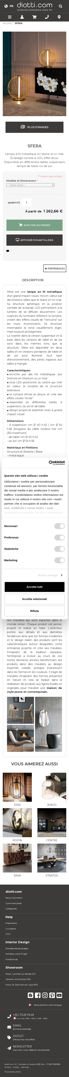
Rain (17, 875)
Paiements (11, 923)
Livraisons (11, 928)
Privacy (8, 1067)
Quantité (14, 202)
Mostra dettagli (48, 575)
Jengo (51, 805)
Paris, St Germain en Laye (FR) (22, 984)
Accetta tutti (34, 586)
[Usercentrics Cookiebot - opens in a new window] (49, 462)
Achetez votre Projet (16, 953)
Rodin (17, 840)
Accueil (7, 23)
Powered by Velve (13, 1072)
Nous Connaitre (14, 897)
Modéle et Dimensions (22, 180)
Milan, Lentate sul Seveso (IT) (21, 973)
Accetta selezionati (34, 599)
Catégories (11, 908)
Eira (17, 805)
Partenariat (12, 959)
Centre (51, 840)
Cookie (16, 1067)
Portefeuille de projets (17, 948)
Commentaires (14, 903)
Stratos (52, 875)
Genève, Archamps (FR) (18, 979)
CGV (8, 934)
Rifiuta (34, 610)
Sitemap (25, 1067)
